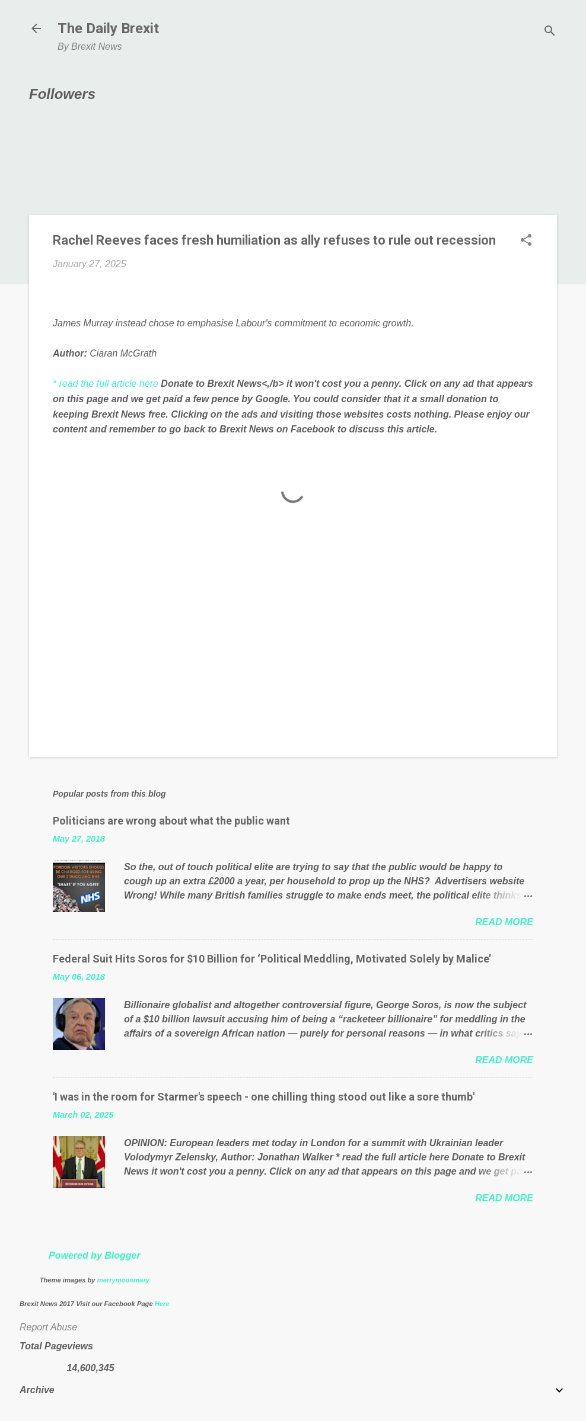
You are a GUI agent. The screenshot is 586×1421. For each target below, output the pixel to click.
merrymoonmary (123, 1280)
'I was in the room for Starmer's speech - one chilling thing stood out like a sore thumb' (263, 1096)
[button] (526, 241)
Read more (504, 922)
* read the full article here (105, 383)
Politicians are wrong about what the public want (171, 820)
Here (162, 1303)
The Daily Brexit (108, 28)
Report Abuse (48, 1327)
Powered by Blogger (95, 1255)
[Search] (550, 32)
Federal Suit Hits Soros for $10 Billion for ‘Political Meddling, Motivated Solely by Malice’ (272, 958)
